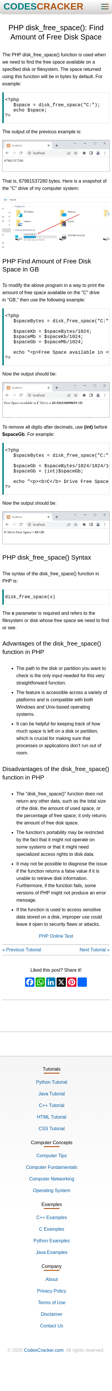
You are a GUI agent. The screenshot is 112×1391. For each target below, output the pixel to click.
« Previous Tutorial (21, 975)
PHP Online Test (56, 961)
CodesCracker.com (44, 1375)
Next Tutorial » (95, 975)
